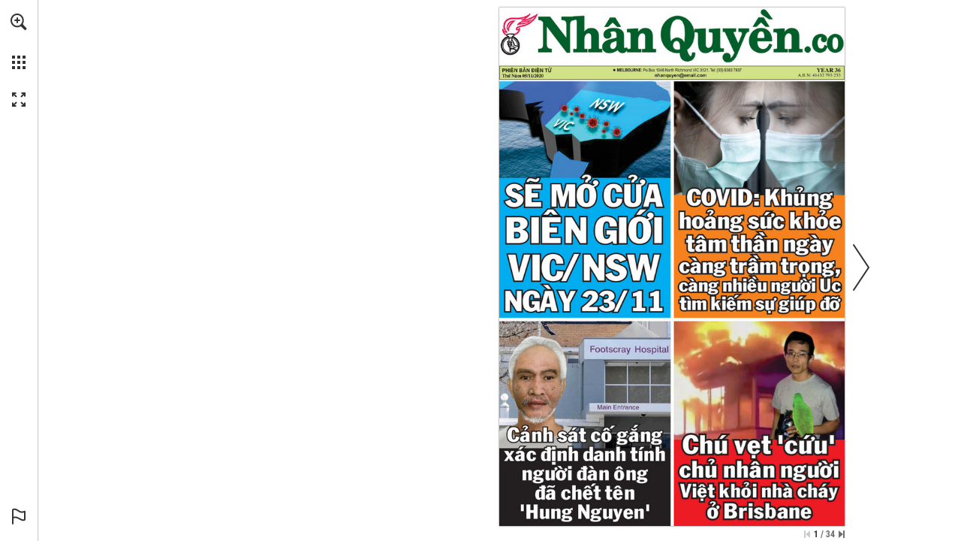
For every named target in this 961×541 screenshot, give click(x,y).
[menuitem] (19, 41)
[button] (19, 22)
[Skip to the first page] (807, 534)
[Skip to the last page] (842, 534)
